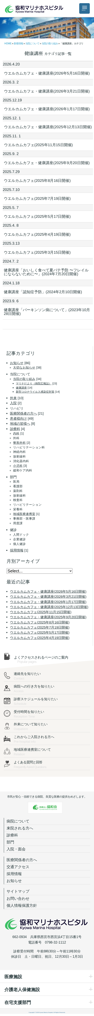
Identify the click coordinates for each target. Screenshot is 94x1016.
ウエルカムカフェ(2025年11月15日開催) (38, 145)
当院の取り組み (50, 43)
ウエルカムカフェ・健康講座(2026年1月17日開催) (47, 109)
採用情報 (14, 874)
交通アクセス (18, 867)
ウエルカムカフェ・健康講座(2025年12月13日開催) (48, 127)
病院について (18, 821)
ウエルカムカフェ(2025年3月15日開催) (37, 252)
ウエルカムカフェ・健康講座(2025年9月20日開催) (47, 163)
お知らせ (14, 881)
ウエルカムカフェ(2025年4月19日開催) (37, 234)
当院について (32, 43)
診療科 (12, 835)
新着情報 (18, 43)
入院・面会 (16, 849)
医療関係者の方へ (22, 860)
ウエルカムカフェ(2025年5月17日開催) (37, 216)
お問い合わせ (18, 898)
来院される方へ (20, 828)
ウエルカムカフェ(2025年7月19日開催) (37, 198)
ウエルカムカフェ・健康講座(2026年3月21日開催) (47, 91)
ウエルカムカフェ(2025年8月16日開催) (37, 180)
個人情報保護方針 (22, 905)
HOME (7, 43)
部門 (10, 842)
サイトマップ (18, 891)
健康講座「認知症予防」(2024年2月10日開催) (43, 292)
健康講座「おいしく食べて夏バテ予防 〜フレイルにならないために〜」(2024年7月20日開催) (46, 272)
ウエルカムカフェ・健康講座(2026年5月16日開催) (47, 73)
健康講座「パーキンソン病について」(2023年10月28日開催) (47, 312)
